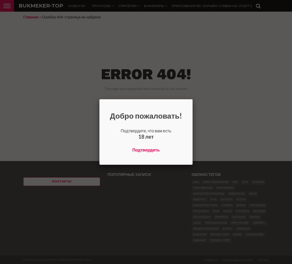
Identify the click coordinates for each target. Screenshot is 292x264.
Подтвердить (146, 149)
